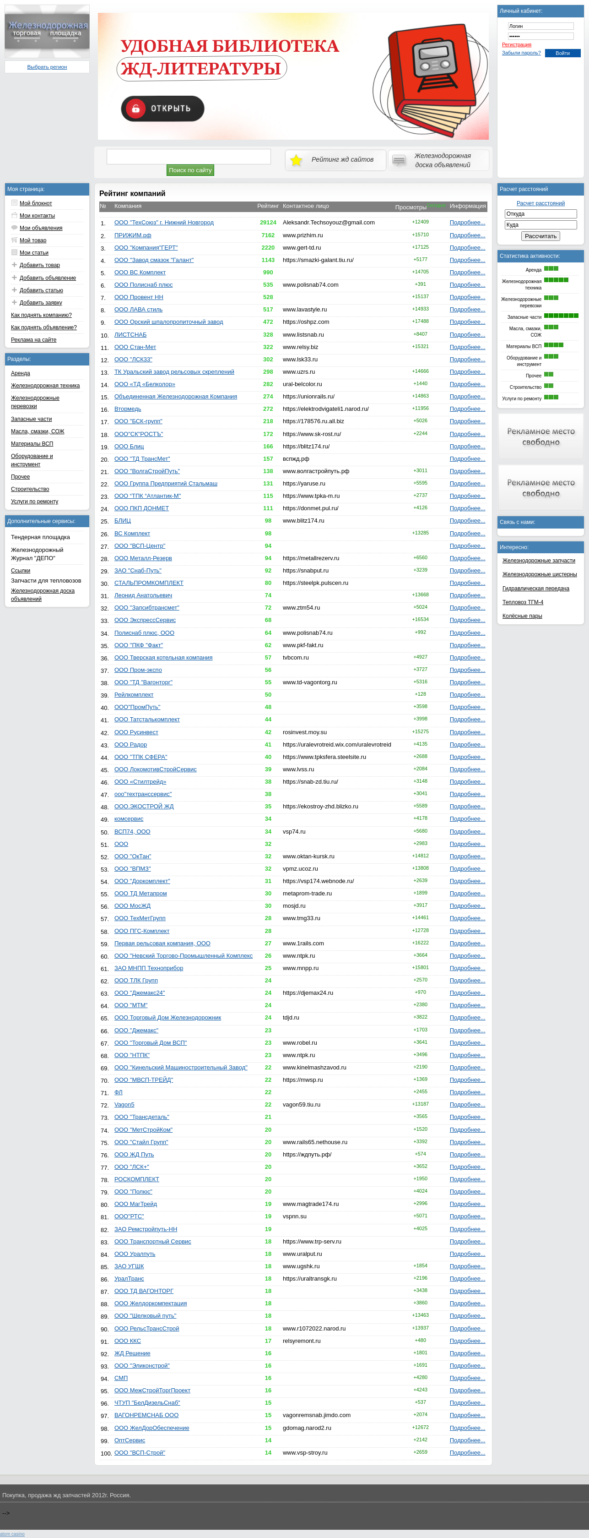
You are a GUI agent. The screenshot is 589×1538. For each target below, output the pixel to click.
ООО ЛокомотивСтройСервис (155, 769)
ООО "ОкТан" (132, 856)
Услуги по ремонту (34, 501)
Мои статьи (34, 253)
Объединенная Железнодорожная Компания (175, 396)
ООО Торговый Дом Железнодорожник (167, 1017)
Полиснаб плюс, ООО (144, 632)
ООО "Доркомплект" (142, 881)
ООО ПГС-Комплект (141, 930)
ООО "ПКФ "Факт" (138, 645)
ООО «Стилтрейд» (140, 781)
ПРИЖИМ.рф (132, 235)
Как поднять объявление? (44, 327)
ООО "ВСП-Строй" (139, 1452)
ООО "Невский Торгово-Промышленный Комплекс (183, 955)
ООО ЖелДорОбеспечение (151, 1427)
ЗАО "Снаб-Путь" (138, 570)
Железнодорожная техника (45, 385)
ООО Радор (130, 744)
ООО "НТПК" (132, 1055)
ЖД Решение (132, 1353)
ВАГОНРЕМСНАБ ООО (146, 1415)
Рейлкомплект (134, 694)
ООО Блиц (129, 446)
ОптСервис (129, 1440)
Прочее (20, 477)
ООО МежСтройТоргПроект (152, 1390)
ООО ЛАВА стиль (138, 309)
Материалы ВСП (32, 444)
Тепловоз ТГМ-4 (523, 602)
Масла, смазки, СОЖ (38, 431)
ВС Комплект (132, 533)
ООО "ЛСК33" (133, 359)
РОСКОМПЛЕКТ (136, 1179)
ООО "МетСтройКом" (143, 1129)
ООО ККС (127, 1340)
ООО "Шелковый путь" (145, 1315)
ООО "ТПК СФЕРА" (141, 756)
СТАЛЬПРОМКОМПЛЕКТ (149, 582)
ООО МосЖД (132, 905)
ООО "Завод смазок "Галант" (154, 259)
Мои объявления (41, 228)
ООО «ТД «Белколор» (144, 384)
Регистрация (516, 44)
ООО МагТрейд (135, 1203)
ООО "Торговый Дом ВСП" (150, 1042)
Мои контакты (37, 216)
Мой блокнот (36, 203)
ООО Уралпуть (135, 1253)
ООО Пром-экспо (138, 669)
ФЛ (118, 1092)
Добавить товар (40, 265)
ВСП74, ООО (132, 831)
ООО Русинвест (136, 732)
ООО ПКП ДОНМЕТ (141, 508)
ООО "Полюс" (133, 1191)
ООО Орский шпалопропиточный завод (168, 321)
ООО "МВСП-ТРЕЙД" (143, 1079)
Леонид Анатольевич (143, 595)
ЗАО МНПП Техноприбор (148, 968)
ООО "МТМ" (131, 1005)
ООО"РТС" (129, 1216)
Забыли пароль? (521, 52)
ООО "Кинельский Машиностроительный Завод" (181, 1067)
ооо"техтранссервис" (143, 794)
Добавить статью (41, 290)
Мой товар (33, 240)
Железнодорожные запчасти (539, 560)
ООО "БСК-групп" (138, 421)
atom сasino (12, 1534)
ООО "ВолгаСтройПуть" (147, 471)
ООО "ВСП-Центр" (139, 545)
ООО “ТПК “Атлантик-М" (147, 495)
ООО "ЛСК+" (131, 1166)
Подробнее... (468, 222)
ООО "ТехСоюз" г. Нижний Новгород (164, 222)
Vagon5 (124, 1104)
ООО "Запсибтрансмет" (146, 607)
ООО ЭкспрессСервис (145, 619)
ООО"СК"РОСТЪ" (138, 434)
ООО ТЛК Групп (136, 980)
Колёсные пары (522, 616)
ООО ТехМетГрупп (140, 918)
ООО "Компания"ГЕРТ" (146, 247)
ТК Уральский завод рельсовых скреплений (174, 371)
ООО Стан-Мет (135, 347)
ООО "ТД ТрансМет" (142, 458)
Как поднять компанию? (41, 315)
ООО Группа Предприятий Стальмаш (165, 483)
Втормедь (127, 408)
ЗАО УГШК (129, 1266)
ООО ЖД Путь (134, 1154)
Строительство (30, 489)
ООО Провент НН (138, 297)
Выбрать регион (47, 67)
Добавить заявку (41, 303)
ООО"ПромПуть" (137, 707)
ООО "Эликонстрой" (142, 1365)
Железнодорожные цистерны (540, 574)
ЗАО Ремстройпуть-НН (145, 1229)
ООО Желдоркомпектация (150, 1303)
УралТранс (129, 1278)
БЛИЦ (122, 520)
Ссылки (20, 570)
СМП (121, 1377)
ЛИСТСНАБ (130, 334)
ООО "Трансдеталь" (141, 1116)
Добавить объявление (48, 278)
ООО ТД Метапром (140, 893)
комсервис (128, 818)
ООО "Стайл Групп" (141, 1142)
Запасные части (31, 419)
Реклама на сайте (34, 340)
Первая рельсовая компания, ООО (162, 943)
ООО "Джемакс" (136, 1030)
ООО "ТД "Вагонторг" (143, 682)
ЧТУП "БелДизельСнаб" (147, 1402)
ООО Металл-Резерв (143, 558)
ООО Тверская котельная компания (163, 657)
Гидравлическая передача (536, 588)
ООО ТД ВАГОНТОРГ (143, 1290)
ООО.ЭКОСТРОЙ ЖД (144, 806)
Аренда (20, 373)
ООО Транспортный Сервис (152, 1241)
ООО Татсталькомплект (147, 719)
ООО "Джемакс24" (139, 992)
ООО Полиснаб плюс (143, 284)
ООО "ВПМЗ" (132, 868)
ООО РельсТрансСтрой (146, 1328)
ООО (121, 843)
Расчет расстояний (541, 203)
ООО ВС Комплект (140, 272)
